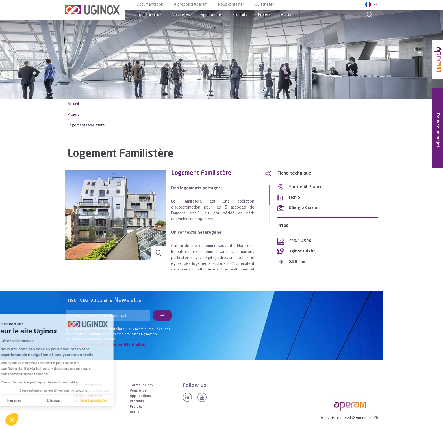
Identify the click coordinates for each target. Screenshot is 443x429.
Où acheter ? (266, 5)
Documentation (150, 5)
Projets (264, 15)
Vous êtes (181, 15)
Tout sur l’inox (149, 15)
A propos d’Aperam (190, 5)
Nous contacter (231, 5)
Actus (286, 15)
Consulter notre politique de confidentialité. (105, 344)
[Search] (369, 15)
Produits (240, 15)
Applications (211, 15)
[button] (12, 419)
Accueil (73, 104)
